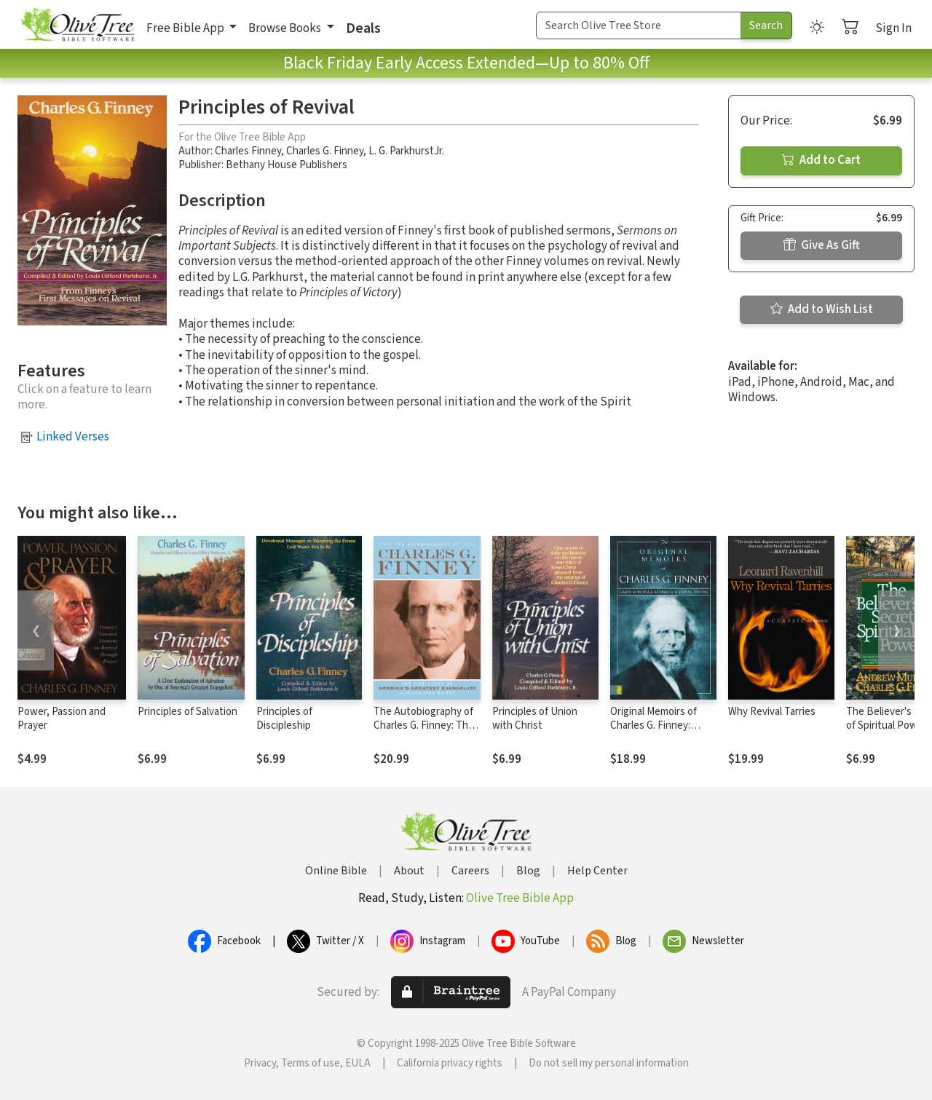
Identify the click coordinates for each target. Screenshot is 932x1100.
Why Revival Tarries (772, 711)
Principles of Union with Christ (534, 718)
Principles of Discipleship (284, 718)
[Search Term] (638, 25)
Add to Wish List (821, 309)
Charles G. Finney (324, 151)
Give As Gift (821, 245)
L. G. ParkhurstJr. (406, 151)
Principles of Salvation (187, 711)
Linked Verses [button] (72, 437)
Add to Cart (821, 160)
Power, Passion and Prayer (61, 718)
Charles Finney (248, 151)
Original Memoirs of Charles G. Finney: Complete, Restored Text (656, 732)
